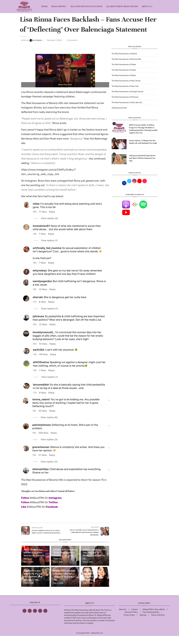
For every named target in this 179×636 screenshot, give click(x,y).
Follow (25, 497)
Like (23, 506)
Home (44, 6)
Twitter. (53, 502)
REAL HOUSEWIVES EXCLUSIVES (86, 6)
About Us (147, 6)
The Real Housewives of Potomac (125, 97)
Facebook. (52, 506)
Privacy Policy (129, 615)
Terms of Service (158, 615)
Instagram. (55, 497)
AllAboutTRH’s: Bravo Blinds (122, 6)
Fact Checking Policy (151, 612)
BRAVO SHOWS (58, 6)
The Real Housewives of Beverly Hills (126, 59)
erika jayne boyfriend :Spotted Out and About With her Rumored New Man (142, 158)
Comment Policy (131, 612)
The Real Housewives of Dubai (124, 70)
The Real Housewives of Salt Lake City (127, 102)
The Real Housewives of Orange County (127, 92)
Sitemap (143, 615)
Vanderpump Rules (119, 108)
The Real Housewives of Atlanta (124, 54)
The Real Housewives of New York (125, 86)
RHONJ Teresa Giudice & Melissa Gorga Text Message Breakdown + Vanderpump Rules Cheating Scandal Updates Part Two (143, 129)
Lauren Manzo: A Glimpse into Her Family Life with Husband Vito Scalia (143, 141)
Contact (134, 609)
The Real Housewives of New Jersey (126, 81)
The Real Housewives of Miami (124, 75)
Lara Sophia (36, 40)
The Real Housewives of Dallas (124, 64)
